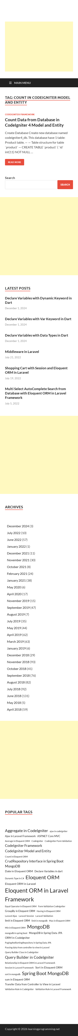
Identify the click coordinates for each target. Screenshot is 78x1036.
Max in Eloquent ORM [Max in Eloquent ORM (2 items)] (59, 920)
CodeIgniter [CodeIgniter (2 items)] (37, 841)
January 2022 (16, 546)
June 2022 (14, 539)
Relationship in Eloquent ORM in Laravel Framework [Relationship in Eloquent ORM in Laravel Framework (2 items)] (30, 963)
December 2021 (18, 553)
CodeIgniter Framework (20, 114)
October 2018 (16, 668)
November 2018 (18, 662)
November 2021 (18, 560)
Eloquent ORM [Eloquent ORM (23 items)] (42, 877)
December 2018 (18, 655)
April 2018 (14, 709)
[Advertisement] (41, 47)
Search (10, 178)
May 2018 (14, 702)
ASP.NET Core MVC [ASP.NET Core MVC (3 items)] (48, 836)
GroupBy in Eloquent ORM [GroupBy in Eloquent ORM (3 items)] (20, 911)
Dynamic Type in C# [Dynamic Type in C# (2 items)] (14, 878)
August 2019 (16, 614)
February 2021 (17, 573)
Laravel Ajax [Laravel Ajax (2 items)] (11, 916)
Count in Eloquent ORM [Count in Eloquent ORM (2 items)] (16, 856)
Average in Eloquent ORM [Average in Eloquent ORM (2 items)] (17, 841)
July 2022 (13, 533)
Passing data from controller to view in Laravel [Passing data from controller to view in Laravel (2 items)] (27, 947)
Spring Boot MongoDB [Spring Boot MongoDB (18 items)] (45, 973)
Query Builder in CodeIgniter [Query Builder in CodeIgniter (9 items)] (29, 957)
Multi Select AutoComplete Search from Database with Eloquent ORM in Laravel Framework (35, 393)
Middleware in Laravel (22, 352)
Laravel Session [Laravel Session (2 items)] (26, 916)
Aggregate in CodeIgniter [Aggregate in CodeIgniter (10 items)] (26, 830)
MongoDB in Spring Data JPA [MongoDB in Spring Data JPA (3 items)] (45, 933)
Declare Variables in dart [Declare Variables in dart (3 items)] (49, 871)
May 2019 (14, 628)
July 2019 (13, 621)
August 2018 (16, 682)
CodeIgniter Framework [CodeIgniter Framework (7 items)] (23, 845)
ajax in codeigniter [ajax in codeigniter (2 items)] (58, 831)
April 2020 (14, 594)
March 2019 (15, 641)
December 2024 (18, 526)
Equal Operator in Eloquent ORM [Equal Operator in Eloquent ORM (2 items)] (21, 906)
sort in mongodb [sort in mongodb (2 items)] (12, 974)
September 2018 (18, 675)
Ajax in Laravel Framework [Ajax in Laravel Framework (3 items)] (20, 836)
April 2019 (14, 635)
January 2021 (16, 580)
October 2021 (16, 567)
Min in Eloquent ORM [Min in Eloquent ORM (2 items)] (15, 927)
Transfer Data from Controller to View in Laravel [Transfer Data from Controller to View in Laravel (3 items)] (32, 984)
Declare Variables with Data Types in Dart (36, 335)
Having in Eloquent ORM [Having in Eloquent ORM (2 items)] (48, 911)
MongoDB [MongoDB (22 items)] (38, 927)
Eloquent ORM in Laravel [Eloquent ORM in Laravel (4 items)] (20, 883)
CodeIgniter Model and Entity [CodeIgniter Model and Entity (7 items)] (28, 851)
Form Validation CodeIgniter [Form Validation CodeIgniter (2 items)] (51, 906)
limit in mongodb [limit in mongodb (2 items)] (39, 920)
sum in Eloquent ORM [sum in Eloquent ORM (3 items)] (17, 979)
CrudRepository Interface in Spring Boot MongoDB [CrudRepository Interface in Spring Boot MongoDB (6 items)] (34, 863)
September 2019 (18, 607)
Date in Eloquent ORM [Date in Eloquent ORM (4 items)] (19, 871)
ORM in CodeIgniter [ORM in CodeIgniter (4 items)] (17, 937)
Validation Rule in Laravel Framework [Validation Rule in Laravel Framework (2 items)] (53, 989)
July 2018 (13, 689)
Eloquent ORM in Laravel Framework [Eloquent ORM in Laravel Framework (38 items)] (36, 895)
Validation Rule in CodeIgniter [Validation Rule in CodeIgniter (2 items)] (19, 989)
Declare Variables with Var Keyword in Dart (38, 319)
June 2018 (14, 696)
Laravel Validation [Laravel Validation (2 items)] (44, 916)
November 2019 (18, 601)
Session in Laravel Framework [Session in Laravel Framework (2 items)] (19, 967)
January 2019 (16, 648)
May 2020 (14, 587)
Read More (13, 161)
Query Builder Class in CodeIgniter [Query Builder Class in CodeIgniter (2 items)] (22, 952)
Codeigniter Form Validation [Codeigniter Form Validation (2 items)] (58, 841)
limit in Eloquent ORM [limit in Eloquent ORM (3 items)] (17, 920)
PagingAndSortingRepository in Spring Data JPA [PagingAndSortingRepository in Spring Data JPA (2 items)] (28, 942)
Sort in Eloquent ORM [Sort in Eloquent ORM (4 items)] (48, 967)
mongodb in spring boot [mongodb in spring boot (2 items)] (16, 933)
